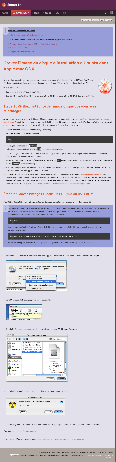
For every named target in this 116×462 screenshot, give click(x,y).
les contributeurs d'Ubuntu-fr (28, 431)
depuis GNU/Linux (80, 439)
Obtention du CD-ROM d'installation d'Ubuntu (29, 35)
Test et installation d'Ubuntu (22, 47)
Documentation (21, 12)
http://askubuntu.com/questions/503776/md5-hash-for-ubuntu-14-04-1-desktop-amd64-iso (62, 183)
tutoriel (108, 20)
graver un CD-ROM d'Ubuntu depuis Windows (55, 439)
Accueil (5, 12)
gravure (94, 20)
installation (83, 20)
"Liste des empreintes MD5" (92, 174)
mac (101, 20)
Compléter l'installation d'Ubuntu (24, 51)
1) (88, 83)
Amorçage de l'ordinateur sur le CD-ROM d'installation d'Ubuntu (37, 44)
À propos (48, 12)
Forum (35, 12)
